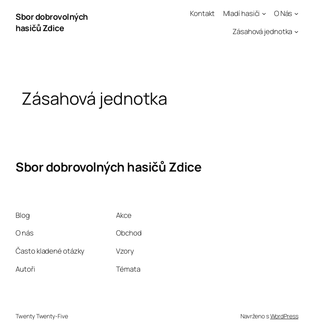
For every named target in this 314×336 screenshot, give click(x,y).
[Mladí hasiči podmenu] (264, 13)
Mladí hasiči (241, 13)
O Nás (283, 13)
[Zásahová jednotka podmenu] (296, 31)
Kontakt (202, 13)
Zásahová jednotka (262, 31)
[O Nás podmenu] (296, 13)
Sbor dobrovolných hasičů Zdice (52, 22)
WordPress (284, 316)
